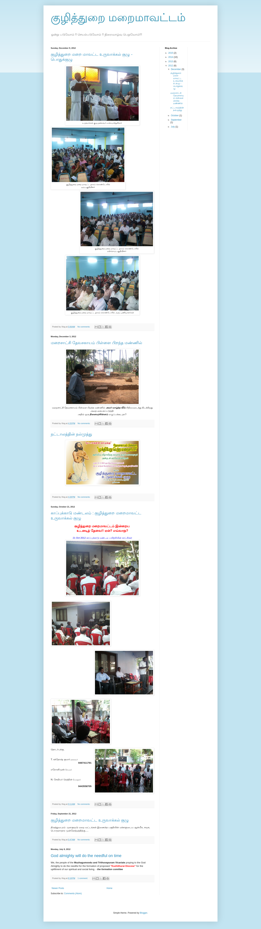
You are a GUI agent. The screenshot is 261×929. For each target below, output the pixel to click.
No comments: (84, 327)
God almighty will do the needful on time (86, 855)
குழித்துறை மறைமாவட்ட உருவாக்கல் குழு (90, 820)
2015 (171, 53)
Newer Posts (58, 888)
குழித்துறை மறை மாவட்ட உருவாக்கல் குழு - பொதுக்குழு (176, 81)
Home (109, 888)
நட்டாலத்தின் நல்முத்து (71, 434)
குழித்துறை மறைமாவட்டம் (118, 17)
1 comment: (83, 878)
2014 (171, 57)
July (173, 126)
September (176, 120)
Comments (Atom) (73, 893)
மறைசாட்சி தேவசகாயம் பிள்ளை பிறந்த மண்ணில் (96, 342)
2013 (171, 61)
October (175, 115)
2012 (171, 65)
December (176, 69)
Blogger (143, 913)
